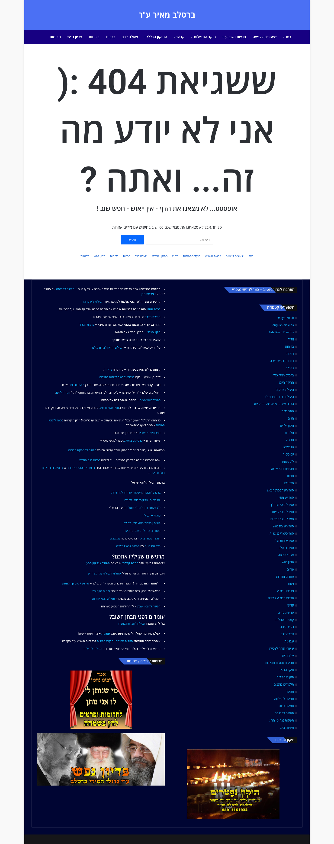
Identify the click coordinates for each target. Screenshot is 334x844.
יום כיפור (288, 454)
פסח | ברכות (153, 531)
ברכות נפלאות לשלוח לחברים (117, 377)
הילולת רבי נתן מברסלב (279, 397)
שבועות (289, 641)
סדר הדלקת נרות (121, 492)
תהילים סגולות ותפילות (279, 663)
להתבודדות (77, 385)
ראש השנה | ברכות (149, 538)
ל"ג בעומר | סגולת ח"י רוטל (144, 508)
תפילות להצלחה (92, 649)
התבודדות (287, 411)
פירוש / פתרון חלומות (75, 583)
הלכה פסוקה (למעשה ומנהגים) (274, 404)
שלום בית (288, 656)
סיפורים (289, 483)
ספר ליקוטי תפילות (282, 519)
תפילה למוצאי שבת (149, 606)
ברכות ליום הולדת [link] (89, 460)
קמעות (105, 633)
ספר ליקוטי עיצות (283, 512)
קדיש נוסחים (286, 612)
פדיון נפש (74, 37)
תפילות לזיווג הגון (93, 301)
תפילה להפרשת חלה (102, 598)
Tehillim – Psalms (281, 332)
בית (288, 37)
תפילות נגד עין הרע (282, 720)
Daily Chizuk (285, 318)
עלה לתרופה (286, 555)
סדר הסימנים (153, 546)
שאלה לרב (130, 37)
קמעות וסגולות (285, 620)
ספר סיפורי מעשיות (282, 533)
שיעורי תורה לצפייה (281, 648)
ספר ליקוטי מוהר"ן (282, 505)
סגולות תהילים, (124, 641)
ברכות (110, 37)
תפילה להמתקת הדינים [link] (82, 450)
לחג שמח (139, 531)
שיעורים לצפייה (265, 37)
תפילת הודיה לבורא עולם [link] (107, 347)
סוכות (290, 476)
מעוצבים (115, 538)
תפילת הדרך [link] (153, 317)
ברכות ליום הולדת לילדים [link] (81, 468)
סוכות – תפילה (152, 515)
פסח (291, 584)
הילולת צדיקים (285, 390)
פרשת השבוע (235, 37)
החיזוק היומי (286, 382)
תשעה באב (287, 727)
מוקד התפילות (205, 37)
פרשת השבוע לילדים (281, 598)
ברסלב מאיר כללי (283, 375)
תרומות (55, 37)
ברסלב (290, 368)
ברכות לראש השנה (282, 361)
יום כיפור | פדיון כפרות (147, 500)
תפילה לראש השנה (128, 546)
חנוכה (290, 440)
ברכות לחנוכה (152, 492)
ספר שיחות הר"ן (284, 540)
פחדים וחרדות (285, 576)
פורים (290, 569)
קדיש (180, 37)
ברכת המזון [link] (154, 309)
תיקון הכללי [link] (154, 332)
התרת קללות (130, 563)
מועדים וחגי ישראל (282, 469)
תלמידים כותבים (284, 684)
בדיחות (94, 37)
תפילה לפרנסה (284, 713)
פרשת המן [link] (147, 294)
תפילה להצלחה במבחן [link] (131, 623)
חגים (291, 418)
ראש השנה (287, 627)
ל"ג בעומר (287, 461)
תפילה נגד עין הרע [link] (98, 563)
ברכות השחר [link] (86, 324)
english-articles (283, 325)
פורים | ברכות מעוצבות (147, 523)
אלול (291, 339)
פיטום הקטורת (101, 591)
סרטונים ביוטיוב (133, 440)
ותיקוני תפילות (105, 641)
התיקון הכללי (157, 37)
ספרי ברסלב (286, 548)
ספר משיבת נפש (283, 526)
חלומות (289, 433)
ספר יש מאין (286, 497)
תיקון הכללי (286, 670)
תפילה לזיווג (286, 706)
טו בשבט (288, 447)
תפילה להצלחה (284, 699)
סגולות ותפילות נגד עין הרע (104, 573)
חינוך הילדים (63, 392)
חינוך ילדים (287, 425)
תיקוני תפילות (285, 677)
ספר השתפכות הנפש (280, 490)
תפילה (290, 691)
